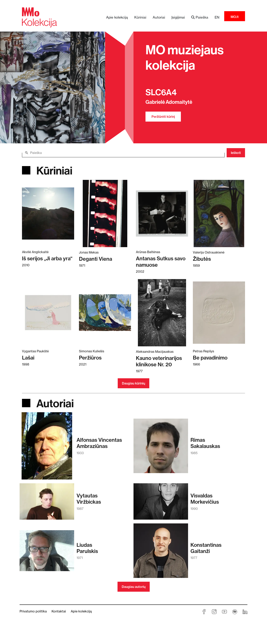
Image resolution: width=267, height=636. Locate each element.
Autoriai (159, 17)
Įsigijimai (178, 17)
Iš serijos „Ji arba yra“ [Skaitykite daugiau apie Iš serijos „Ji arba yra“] (47, 258)
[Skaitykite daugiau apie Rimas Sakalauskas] (161, 448)
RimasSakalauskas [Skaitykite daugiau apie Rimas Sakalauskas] (205, 443)
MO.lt (235, 17)
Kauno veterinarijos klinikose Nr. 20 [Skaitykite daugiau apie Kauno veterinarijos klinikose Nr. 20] (159, 361)
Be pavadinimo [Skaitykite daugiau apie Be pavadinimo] (210, 358)
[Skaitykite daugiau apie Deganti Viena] (105, 213)
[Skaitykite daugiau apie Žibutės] (219, 213)
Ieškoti (236, 153)
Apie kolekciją (117, 17)
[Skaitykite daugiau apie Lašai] (48, 312)
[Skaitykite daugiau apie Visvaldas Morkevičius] (161, 503)
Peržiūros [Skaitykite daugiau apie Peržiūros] (90, 358)
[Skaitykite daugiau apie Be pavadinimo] (219, 312)
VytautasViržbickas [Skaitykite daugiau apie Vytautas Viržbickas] (89, 498)
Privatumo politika (33, 611)
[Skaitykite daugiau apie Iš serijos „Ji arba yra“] (48, 213)
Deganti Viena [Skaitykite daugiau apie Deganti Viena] (95, 259)
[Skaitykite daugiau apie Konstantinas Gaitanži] (161, 552)
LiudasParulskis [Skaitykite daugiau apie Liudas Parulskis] (87, 548)
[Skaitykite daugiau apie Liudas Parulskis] (47, 552)
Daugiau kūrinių (133, 383)
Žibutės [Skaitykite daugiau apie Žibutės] (202, 259)
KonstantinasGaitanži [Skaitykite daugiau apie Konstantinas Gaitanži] (205, 548)
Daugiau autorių (133, 587)
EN (217, 17)
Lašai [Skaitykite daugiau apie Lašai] (28, 358)
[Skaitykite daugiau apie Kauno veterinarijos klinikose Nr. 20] (162, 312)
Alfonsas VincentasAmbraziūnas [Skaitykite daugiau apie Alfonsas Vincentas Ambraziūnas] (99, 443)
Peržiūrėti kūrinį (163, 117)
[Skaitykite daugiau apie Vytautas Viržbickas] (47, 503)
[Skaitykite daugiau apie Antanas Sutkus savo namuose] (162, 213)
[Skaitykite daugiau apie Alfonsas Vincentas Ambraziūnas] (47, 447)
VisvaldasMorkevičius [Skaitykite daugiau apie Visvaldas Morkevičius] (204, 498)
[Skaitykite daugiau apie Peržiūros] (105, 312)
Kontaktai (59, 611)
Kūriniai (140, 17)
